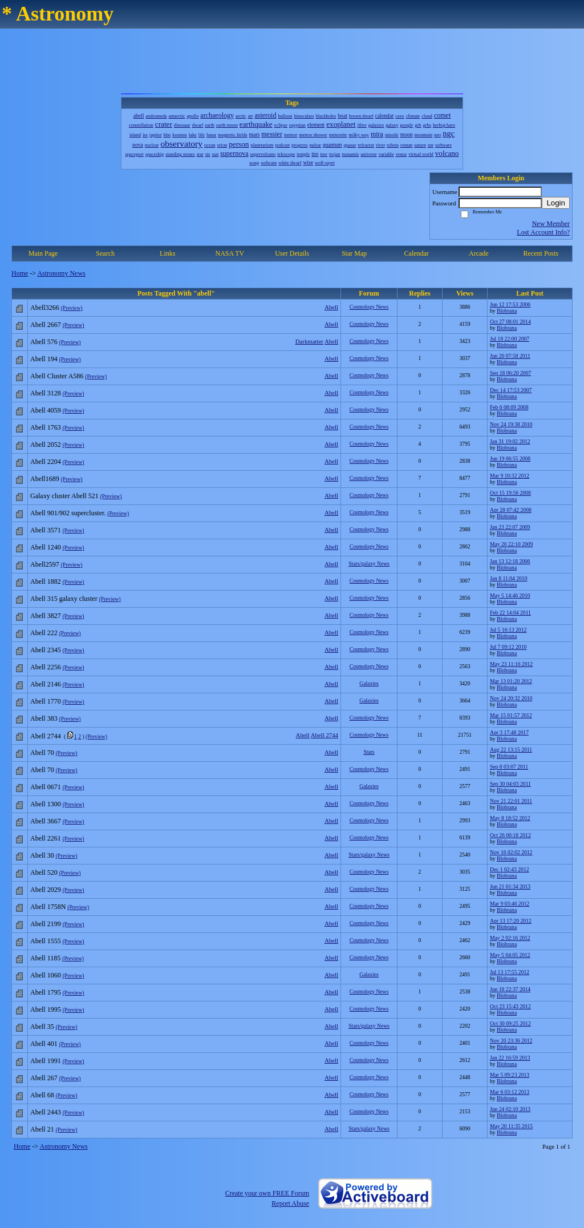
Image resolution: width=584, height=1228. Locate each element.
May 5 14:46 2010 (510, 595)
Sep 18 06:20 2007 (510, 373)
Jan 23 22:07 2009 (510, 527)
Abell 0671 (45, 787)
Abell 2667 (45, 325)
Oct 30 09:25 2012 (510, 1023)
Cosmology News (369, 307)
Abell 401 (44, 1044)
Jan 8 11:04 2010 (508, 578)
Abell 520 (44, 872)
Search (105, 253)
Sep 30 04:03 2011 (510, 784)
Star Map (354, 253)
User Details (292, 253)
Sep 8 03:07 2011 (509, 767)
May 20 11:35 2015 (511, 1126)
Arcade (479, 253)
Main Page (43, 253)
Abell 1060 (45, 975)
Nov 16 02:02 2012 (511, 852)
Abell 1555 (45, 941)
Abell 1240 (45, 547)
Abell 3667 (45, 821)
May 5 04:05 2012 (510, 955)
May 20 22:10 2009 (511, 544)
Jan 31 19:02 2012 (510, 441)
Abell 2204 (45, 462)
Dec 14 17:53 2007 (511, 390)
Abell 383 (44, 718)
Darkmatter (309, 341)
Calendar (416, 253)
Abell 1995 (45, 1009)
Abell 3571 (45, 530)
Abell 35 (42, 1027)
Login (555, 203)
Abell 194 (44, 359)
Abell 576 (44, 342)
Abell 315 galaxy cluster (64, 599)
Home (19, 273)
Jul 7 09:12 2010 (508, 647)
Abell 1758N (48, 907)
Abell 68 (42, 1095)
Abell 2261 (45, 838)
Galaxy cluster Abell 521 (64, 496)
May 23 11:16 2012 (511, 664)
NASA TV (229, 253)
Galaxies (369, 683)
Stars (368, 752)
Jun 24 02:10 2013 (510, 1109)
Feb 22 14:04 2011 (510, 612)
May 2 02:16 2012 (510, 938)
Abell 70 (42, 753)
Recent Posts (541, 253)
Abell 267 (44, 1078)
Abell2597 (44, 564)
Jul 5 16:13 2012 (508, 630)
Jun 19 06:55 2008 (510, 458)
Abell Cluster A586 (56, 376)
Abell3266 (44, 308)
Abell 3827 (45, 616)
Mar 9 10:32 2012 (509, 475)
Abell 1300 (45, 804)
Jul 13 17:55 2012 (509, 972)
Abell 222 (44, 633)
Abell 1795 (45, 992)
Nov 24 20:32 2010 (511, 698)
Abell (331, 307)
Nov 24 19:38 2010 (511, 424)
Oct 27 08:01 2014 (510, 321)
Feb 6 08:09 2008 (509, 407)
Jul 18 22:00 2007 (509, 339)
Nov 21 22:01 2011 (511, 801)
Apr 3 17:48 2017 (509, 732)
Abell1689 (44, 479)
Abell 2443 (45, 1112)
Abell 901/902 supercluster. (68, 513)
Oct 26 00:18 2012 (510, 835)
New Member (551, 224)
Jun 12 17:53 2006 (510, 304)
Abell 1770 (45, 701)
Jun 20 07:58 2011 (510, 356)
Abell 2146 (45, 684)
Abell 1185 (45, 958)
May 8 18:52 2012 (510, 818)
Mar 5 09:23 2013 (509, 1075)
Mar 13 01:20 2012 (511, 681)
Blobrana (507, 311)
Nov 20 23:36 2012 (511, 1040)
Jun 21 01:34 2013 (510, 886)
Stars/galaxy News (369, 563)
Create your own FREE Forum (267, 1193)
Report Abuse (290, 1203)
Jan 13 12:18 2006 (510, 561)
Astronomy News (61, 273)
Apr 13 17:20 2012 (511, 921)
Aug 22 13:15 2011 (511, 749)
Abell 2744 (324, 735)
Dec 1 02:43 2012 (509, 869)
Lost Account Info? (543, 232)
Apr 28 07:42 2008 (511, 510)
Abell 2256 (45, 667)
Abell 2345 (45, 650)
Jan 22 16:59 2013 (510, 1058)
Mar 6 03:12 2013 (509, 1092)
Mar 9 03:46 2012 (509, 903)
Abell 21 (42, 1129)
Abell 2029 (45, 890)
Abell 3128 (45, 393)
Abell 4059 (45, 410)
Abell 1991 (45, 1061)
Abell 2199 (45, 924)
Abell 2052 (45, 445)
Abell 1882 (45, 581)
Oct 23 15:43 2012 (510, 1006)
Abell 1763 (45, 427)
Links (167, 253)
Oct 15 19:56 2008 (510, 493)
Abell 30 (42, 855)
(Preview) (72, 308)
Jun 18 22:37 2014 (510, 989)
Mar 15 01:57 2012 (511, 715)
